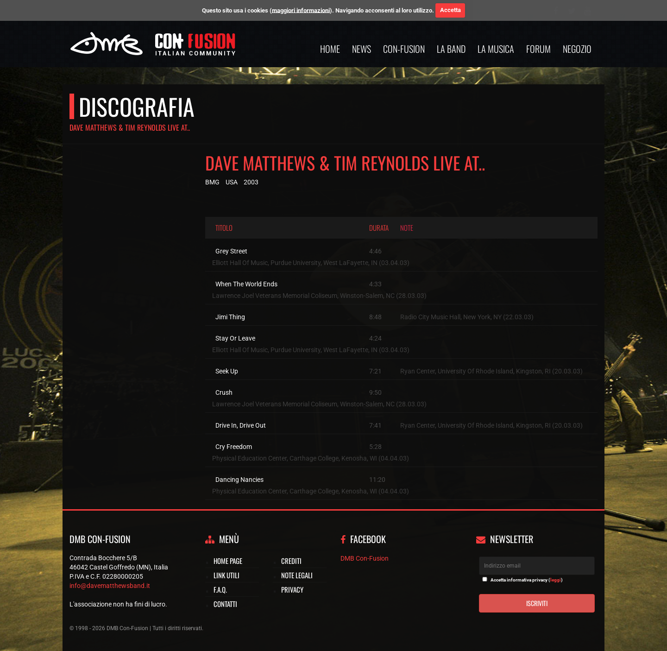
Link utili (226, 575)
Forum (538, 49)
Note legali (297, 575)
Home (330, 49)
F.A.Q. (220, 589)
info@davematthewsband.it (109, 585)
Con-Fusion (404, 49)
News (361, 49)
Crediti (291, 561)
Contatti (225, 604)
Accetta (450, 9)
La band (451, 49)
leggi (555, 579)
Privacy (292, 589)
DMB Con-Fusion (364, 558)
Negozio (577, 49)
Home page (228, 561)
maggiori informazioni (301, 9)
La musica (496, 49)
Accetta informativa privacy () (527, 579)
